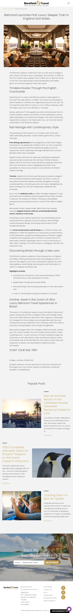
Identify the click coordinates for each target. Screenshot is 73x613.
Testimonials (48, 595)
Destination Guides (50, 598)
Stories (11, 9)
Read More (48, 435)
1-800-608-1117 (25, 602)
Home (5, 9)
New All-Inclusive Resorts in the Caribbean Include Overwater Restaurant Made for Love (57, 404)
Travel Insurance (49, 601)
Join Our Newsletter (60, 611)
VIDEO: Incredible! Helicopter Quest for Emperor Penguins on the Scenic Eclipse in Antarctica (15, 454)
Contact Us (48, 590)
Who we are (48, 587)
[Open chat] (69, 609)
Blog (45, 592)
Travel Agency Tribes (46, 610)
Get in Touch (52, 562)
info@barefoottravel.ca (30, 589)
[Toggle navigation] (68, 3)
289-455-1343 (27, 587)
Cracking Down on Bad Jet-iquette (55, 497)
